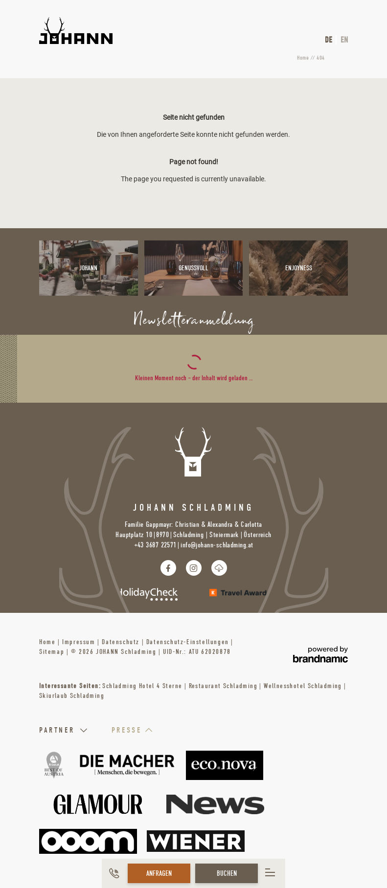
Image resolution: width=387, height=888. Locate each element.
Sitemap (53, 652)
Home (303, 57)
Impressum (79, 642)
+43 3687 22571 (155, 545)
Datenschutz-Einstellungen (188, 642)
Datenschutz (121, 642)
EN (344, 39)
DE (328, 39)
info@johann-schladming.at (217, 545)
